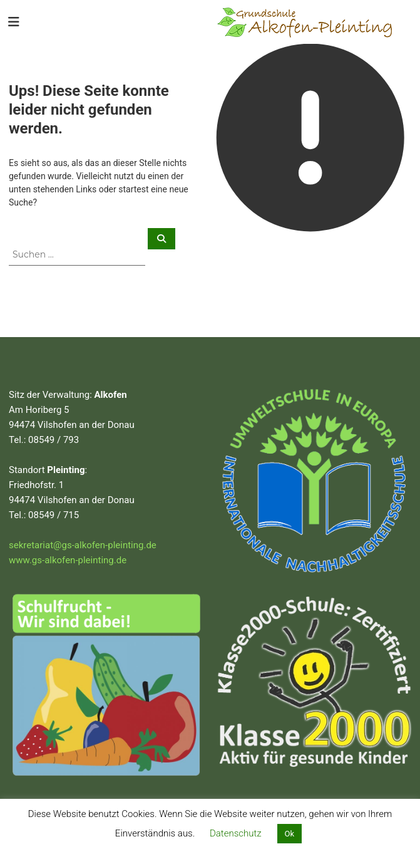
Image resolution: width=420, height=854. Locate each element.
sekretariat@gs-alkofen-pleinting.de (82, 545)
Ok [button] (290, 833)
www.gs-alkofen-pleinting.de (67, 560)
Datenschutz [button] (236, 833)
